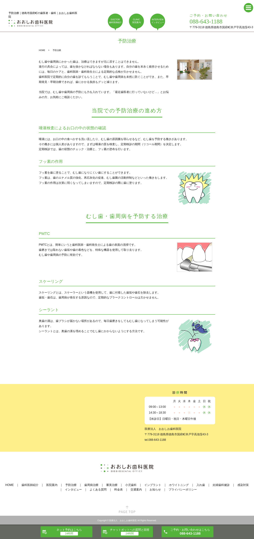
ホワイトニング (179, 484)
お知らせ (155, 489)
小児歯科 (131, 484)
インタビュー (73, 489)
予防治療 (71, 484)
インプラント (152, 484)
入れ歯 (200, 484)
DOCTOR (115, 21)
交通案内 (136, 489)
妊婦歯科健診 (221, 484)
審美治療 (111, 484)
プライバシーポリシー (183, 489)
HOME (42, 50)
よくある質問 (98, 489)
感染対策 (243, 484)
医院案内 (52, 484)
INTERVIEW (157, 21)
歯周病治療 (91, 484)
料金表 (118, 489)
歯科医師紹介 (30, 484)
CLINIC (136, 21)
